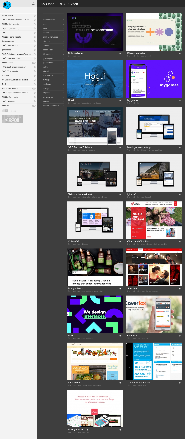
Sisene (33, 3)
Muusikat (5, 106)
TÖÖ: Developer (8, 101)
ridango (143, 150)
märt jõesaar (96, 103)
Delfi (4, 84)
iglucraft (148, 197)
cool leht (5, 76)
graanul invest (146, 56)
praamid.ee (6, 50)
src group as (90, 150)
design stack (98, 291)
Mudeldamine (7, 63)
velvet (139, 291)
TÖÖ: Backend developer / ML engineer (18, 20)
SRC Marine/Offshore (80, 147)
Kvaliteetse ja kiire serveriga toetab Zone (12, 119)
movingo (151, 150)
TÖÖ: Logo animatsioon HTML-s (15, 93)
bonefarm (85, 432)
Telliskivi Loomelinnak (80, 194)
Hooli (71, 100)
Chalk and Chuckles (138, 241)
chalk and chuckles (160, 244)
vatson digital (87, 385)
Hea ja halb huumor (10, 88)
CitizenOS (73, 241)
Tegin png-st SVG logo (11, 28)
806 (34, 88)
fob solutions (86, 103)
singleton (158, 150)
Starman (132, 288)
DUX (70, 335)
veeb (74, 4)
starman (155, 291)
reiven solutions (146, 244)
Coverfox (132, 335)
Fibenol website (11, 37)
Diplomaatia (10, 97)
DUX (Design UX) (78, 429)
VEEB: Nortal (7, 15)
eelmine (3, 110)
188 (34, 105)
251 (34, 62)
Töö (3, 33)
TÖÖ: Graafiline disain (11, 58)
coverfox (145, 338)
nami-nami (74, 382)
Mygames (132, 100)
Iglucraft (131, 194)
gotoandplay (86, 197)
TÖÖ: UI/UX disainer (10, 46)
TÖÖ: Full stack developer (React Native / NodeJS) (19, 54)
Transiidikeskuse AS (138, 382)
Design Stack (75, 288)
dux (62, 4)
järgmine (6, 110)
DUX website (10, 24)
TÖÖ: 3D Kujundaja (10, 71)
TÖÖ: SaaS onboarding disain (14, 67)
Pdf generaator (8, 41)
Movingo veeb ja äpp (139, 147)
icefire (148, 291)
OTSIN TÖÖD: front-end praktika (15, 80)
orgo (83, 150)
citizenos (85, 244)
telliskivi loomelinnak (99, 197)
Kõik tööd (47, 4)
